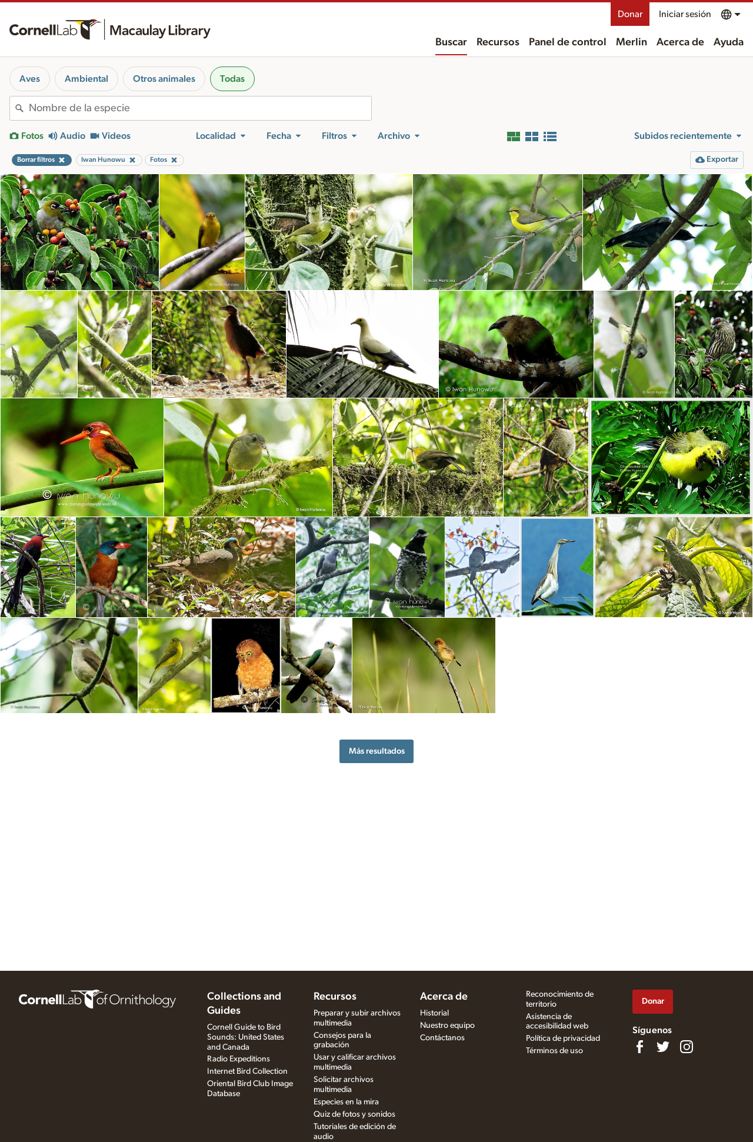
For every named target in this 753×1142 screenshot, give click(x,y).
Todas (232, 79)
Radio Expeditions (238, 1059)
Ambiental (86, 79)
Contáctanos (442, 1038)
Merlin (631, 42)
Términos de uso (554, 1051)
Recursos (498, 42)
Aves (29, 79)
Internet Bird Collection (247, 1071)
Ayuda (729, 42)
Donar (630, 14)
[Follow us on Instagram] (686, 1047)
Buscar (451, 42)
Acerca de (680, 42)
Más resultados (377, 751)
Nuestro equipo (447, 1025)
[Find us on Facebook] (639, 1047)
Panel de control (568, 42)
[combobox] (200, 108)
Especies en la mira (346, 1102)
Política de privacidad (563, 1038)
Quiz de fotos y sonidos (354, 1114)
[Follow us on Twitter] (663, 1047)
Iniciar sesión (685, 14)
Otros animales (164, 79)
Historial (434, 1013)
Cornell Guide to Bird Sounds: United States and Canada (245, 1037)
